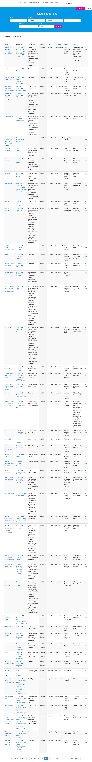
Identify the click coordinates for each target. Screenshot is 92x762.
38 (61, 758)
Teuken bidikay (8, 116)
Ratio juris (7, 393)
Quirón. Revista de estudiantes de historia (8, 479)
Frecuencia (40, 23)
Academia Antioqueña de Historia (20, 139)
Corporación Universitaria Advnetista (19, 265)
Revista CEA (7, 201)
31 (35, 758)
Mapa (89, 8)
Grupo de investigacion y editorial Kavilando (21, 432)
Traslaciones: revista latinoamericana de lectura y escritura (9, 719)
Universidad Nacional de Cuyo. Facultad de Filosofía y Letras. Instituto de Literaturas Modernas (21, 746)
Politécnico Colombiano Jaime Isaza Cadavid (21, 118)
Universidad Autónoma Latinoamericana (21, 210)
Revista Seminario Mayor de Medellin (9, 463)
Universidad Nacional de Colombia (19, 247)
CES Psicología (8, 626)
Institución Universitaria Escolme (19, 440)
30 (31, 758)
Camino (6, 644)
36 (53, 758)
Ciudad (66, 17)
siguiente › (70, 758)
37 (57, 758)
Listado (81, 8)
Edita (74, 44)
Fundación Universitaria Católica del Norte (21, 88)
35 (49, 758)
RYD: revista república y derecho (7, 733)
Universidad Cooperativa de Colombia (20, 472)
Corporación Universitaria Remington (19, 583)
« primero (15, 758)
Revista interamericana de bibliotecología (9, 518)
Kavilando (7, 430)
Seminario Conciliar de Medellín (19, 463)
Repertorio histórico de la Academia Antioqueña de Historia (8, 141)
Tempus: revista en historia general (9, 617)
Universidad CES (20, 626)
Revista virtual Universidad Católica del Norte (9, 88)
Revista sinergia (8, 183)
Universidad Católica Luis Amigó (19, 160)
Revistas (23, 2)
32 (38, 758)
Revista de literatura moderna (7, 742)
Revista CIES (8, 439)
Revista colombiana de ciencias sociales (9, 557)
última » (77, 758)
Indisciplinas (7, 327)
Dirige (66, 44)
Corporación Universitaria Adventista (19, 95)
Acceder (69, 3)
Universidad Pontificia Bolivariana (19, 273)
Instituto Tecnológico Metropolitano (20, 203)
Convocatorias (33, 2)
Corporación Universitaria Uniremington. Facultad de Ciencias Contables (21, 377)
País (47, 17)
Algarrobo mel (8, 705)
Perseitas (7, 173)
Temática (30, 17)
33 (42, 758)
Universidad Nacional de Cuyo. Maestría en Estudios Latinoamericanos (21, 709)
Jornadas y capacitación (50, 2)
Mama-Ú (6, 652)
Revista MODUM (9, 493)
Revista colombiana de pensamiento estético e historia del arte (8, 528)
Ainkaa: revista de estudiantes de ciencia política (9, 403)
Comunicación (8, 272)
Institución (22, 23)
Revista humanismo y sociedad (8, 583)
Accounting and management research (8, 375)
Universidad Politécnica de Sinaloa (20, 49)
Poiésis (6, 254)
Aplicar (58, 26)
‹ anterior (22, 758)
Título (11, 17)
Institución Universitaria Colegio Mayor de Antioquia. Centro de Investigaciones (21, 187)
